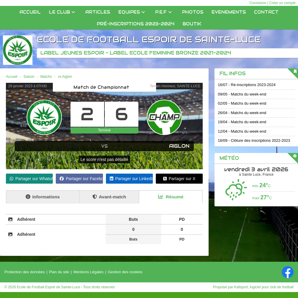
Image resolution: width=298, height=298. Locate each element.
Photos (192, 12)
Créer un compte (282, 3)
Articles (97, 12)
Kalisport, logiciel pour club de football (264, 287)
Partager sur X (179, 178)
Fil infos (233, 73)
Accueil (30, 12)
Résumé (171, 196)
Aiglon (179, 146)
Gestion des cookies (125, 272)
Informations (43, 196)
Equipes (131, 12)
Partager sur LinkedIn (131, 178)
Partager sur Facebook (81, 178)
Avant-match (109, 196)
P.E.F (163, 12)
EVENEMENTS (229, 12)
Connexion (257, 3)
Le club (62, 12)
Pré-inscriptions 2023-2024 (135, 24)
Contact (266, 12)
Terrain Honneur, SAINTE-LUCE (175, 86)
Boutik (192, 24)
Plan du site (59, 272)
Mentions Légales (88, 272)
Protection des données (24, 272)
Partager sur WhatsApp (31, 178)
